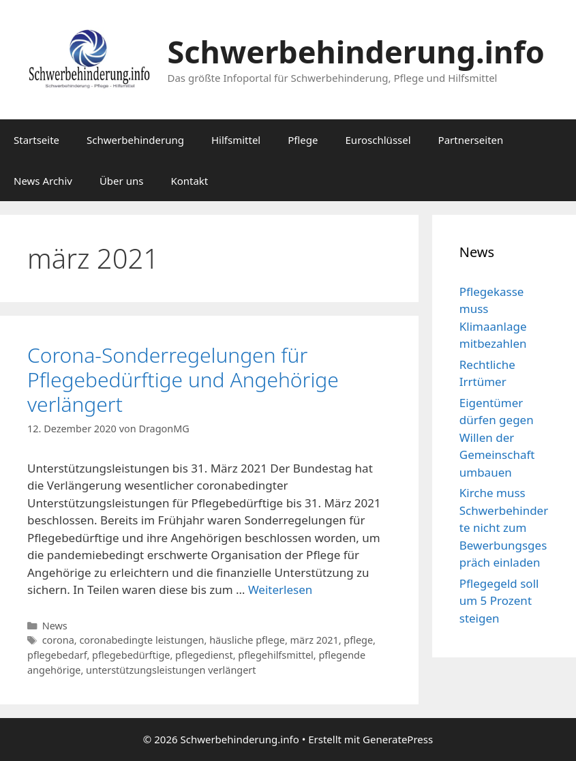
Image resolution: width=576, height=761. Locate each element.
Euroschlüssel (378, 140)
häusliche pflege (247, 639)
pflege (358, 639)
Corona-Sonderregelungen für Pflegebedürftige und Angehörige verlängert (183, 379)
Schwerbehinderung (135, 140)
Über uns (121, 181)
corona (58, 639)
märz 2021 (314, 639)
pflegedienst (204, 654)
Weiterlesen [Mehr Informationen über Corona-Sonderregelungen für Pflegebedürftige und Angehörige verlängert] (280, 589)
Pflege (303, 140)
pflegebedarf (57, 654)
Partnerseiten (471, 140)
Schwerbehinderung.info (356, 51)
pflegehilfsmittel (276, 654)
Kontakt (189, 181)
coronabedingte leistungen (141, 639)
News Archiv (43, 181)
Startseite (36, 140)
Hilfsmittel (235, 140)
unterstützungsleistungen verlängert (171, 669)
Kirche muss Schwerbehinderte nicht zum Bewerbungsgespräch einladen (503, 527)
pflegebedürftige (131, 654)
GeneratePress (398, 739)
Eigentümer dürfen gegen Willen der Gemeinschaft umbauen (497, 437)
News (54, 625)
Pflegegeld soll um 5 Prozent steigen (499, 601)
